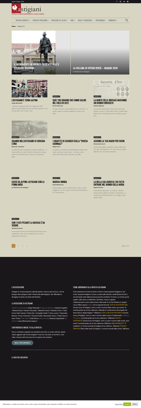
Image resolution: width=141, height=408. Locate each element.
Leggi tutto (119, 404)
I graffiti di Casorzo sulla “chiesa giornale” (70, 142)
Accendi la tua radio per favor (109, 141)
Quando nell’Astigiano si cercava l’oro (28, 142)
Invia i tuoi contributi (22, 343)
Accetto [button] (127, 404)
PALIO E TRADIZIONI (85, 20)
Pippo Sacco (17, 72)
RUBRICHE (113, 20)
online (90, 305)
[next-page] (27, 246)
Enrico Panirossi (58, 106)
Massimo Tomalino (18, 146)
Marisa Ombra (60, 182)
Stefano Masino (99, 106)
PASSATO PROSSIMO (41, 20)
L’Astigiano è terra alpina (25, 100)
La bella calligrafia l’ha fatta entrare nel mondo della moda (109, 183)
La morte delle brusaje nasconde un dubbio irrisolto (110, 101)
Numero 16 (15, 96)
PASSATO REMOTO (23, 20)
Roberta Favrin (98, 187)
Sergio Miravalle (17, 103)
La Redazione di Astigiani (81, 72)
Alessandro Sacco (99, 144)
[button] (126, 21)
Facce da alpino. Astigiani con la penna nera (28, 183)
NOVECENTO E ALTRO (59, 20)
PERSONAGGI (101, 20)
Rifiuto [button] (135, 404)
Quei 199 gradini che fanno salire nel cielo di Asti (69, 101)
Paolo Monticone (58, 185)
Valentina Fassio (17, 228)
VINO (73, 20)
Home (13, 26)
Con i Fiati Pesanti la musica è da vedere (28, 224)
